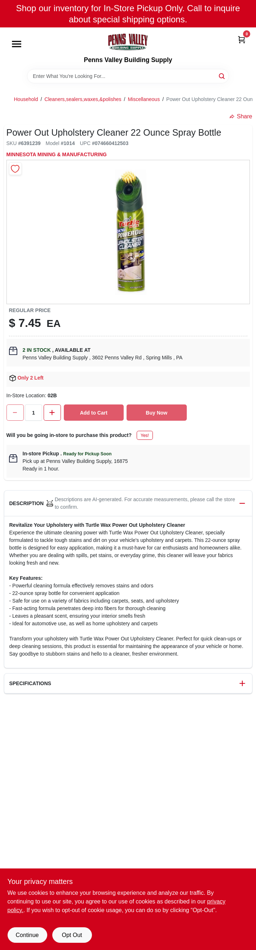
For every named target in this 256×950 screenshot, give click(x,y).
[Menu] (16, 44)
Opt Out (72, 935)
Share (241, 116)
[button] (128, 503)
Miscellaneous (144, 99)
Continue (27, 935)
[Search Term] (128, 76)
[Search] (222, 76)
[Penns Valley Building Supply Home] (128, 41)
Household (26, 99)
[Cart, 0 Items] (241, 39)
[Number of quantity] (33, 412)
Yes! (145, 435)
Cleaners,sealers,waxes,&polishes (82, 99)
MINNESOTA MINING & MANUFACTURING (56, 154)
